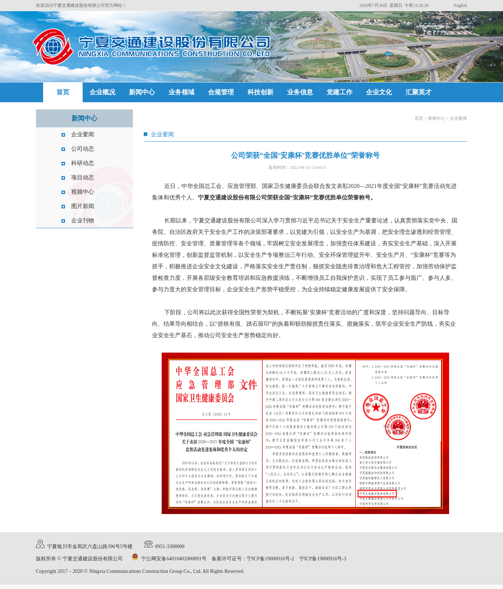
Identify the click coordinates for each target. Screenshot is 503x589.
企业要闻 (82, 134)
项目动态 (82, 177)
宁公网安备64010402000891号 (174, 558)
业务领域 (181, 92)
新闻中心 (142, 92)
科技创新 (260, 92)
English (460, 5)
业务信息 (300, 92)
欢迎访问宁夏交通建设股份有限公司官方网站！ (81, 5)
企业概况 (102, 92)
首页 (62, 92)
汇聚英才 (419, 92)
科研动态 (82, 163)
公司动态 (82, 149)
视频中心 (82, 192)
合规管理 (221, 92)
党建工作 (339, 92)
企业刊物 (82, 220)
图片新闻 (82, 206)
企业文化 (379, 92)
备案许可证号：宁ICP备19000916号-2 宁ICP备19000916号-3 (279, 558)
